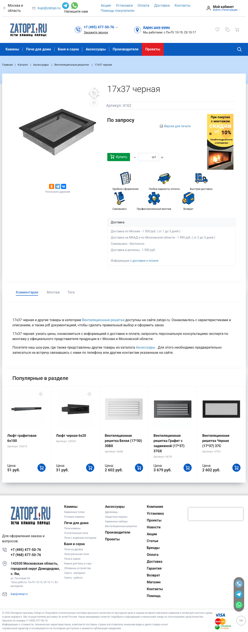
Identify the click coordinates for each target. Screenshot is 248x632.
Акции (106, 5)
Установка (124, 5)
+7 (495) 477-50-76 (26, 550)
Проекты (152, 49)
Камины (12, 49)
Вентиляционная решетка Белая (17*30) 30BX (123, 441)
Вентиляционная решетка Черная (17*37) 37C (215, 441)
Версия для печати (177, 126)
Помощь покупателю (118, 11)
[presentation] (215, 514)
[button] (101, 27)
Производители (125, 49)
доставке (139, 260)
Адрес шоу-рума (156, 27)
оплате (153, 260)
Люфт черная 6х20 (71, 436)
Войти (216, 9)
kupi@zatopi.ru (49, 8)
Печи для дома (38, 49)
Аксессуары (96, 49)
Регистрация (230, 9)
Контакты (182, 5)
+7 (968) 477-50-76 (26, 555)
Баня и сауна (68, 49)
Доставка (162, 5)
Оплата (143, 5)
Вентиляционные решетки (103, 320)
